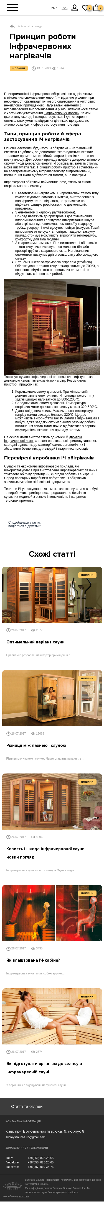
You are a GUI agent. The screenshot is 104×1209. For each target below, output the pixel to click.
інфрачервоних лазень (61, 113)
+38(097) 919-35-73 (41, 1166)
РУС (64, 7)
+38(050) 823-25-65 (41, 1158)
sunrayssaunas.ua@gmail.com (25, 1137)
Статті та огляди (27, 1106)
